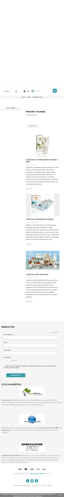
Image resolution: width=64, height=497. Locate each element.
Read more (29, 189)
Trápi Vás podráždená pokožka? (40, 219)
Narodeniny (7, 357)
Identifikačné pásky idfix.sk (11, 455)
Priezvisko (7, 350)
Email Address (9, 335)
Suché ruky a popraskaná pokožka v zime (42, 161)
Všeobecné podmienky (22, 485)
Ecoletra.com (6, 400)
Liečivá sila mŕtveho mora (37, 275)
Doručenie (35, 485)
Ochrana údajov (46, 485)
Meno (6, 342)
